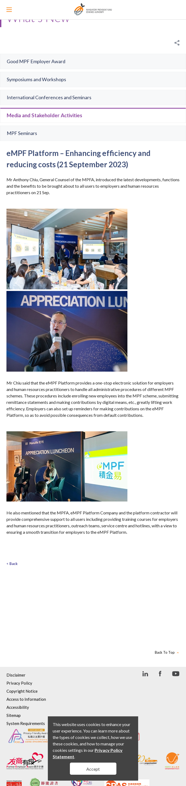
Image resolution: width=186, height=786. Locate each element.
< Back (11, 563)
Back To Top (165, 652)
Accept (93, 768)
